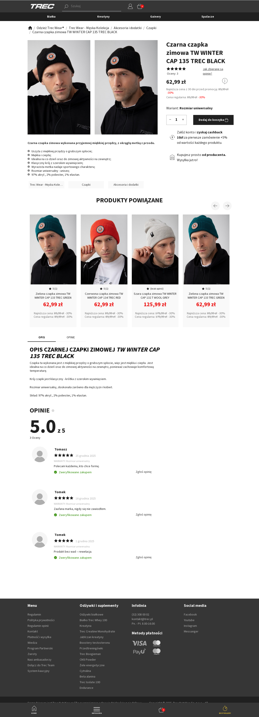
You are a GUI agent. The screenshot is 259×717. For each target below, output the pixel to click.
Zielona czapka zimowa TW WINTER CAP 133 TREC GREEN (53, 296)
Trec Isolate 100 (90, 682)
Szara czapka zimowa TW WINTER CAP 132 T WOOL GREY (155, 296)
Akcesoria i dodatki (126, 185)
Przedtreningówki (91, 648)
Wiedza (32, 643)
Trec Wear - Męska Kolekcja (47, 185)
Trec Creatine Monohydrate (97, 631)
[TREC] (42, 6)
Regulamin (34, 614)
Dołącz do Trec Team (41, 665)
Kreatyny (103, 16)
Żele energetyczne (92, 665)
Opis (41, 337)
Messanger (191, 631)
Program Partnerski (40, 648)
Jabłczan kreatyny (92, 637)
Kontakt (33, 631)
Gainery (155, 16)
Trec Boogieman (90, 654)
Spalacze (207, 16)
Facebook (190, 614)
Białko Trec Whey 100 (93, 620)
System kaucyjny (38, 671)
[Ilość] (177, 119)
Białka (51, 16)
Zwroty (32, 654)
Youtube (189, 620)
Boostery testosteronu (95, 643)
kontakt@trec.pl (142, 619)
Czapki (86, 185)
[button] (161, 709)
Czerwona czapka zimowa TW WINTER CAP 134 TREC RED (104, 296)
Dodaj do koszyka (213, 120)
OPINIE (71, 337)
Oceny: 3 (172, 73)
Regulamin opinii (38, 626)
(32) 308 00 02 (140, 614)
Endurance (86, 688)
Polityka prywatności (41, 620)
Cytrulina (85, 671)
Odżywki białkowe (91, 614)
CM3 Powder (88, 659)
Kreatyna (85, 626)
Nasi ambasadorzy (39, 659)
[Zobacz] (30, 28)
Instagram (190, 626)
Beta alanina (87, 676)
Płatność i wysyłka (39, 637)
